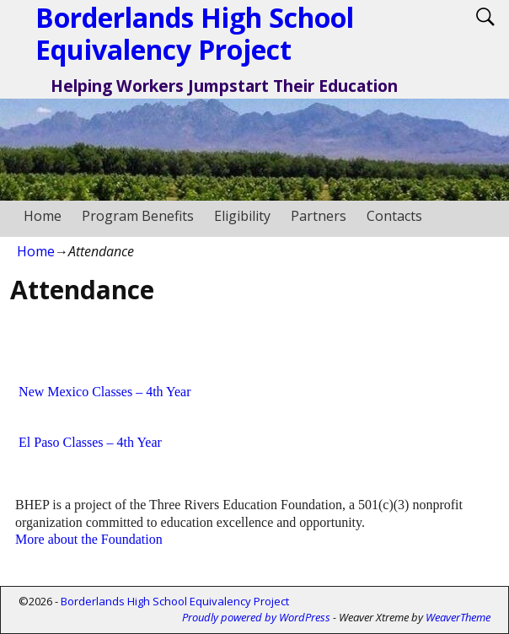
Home (43, 216)
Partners (318, 216)
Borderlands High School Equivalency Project (175, 601)
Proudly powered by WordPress (256, 617)
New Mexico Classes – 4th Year (104, 391)
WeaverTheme (458, 617)
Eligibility (242, 216)
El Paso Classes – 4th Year (90, 442)
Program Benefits (138, 216)
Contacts (394, 216)
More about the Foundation (89, 539)
